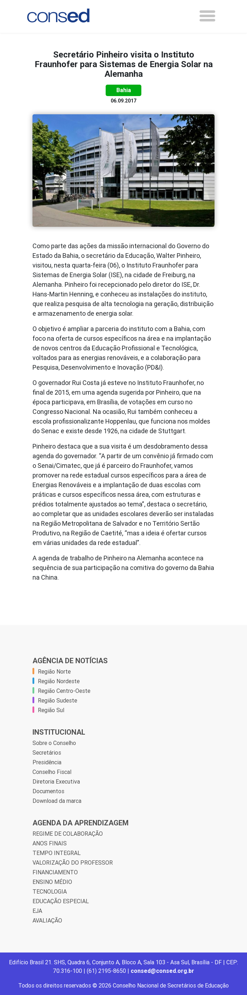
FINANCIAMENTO (55, 872)
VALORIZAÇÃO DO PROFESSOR (72, 862)
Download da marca (56, 800)
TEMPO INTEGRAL (56, 852)
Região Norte (54, 671)
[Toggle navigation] (207, 16)
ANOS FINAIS (49, 843)
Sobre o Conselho (54, 742)
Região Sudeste (57, 700)
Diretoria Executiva (56, 781)
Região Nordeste (59, 681)
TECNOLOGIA (49, 891)
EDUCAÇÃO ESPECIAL (60, 901)
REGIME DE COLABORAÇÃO (67, 833)
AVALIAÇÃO (47, 920)
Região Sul (51, 710)
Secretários (46, 752)
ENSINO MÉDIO (52, 881)
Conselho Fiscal (51, 771)
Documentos (48, 791)
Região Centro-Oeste (64, 690)
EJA (37, 910)
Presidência (46, 762)
